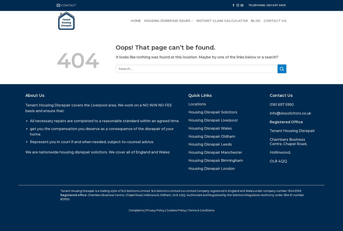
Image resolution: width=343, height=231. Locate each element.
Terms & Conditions (201, 210)
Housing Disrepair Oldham (211, 136)
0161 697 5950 (282, 104)
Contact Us (275, 21)
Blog (256, 21)
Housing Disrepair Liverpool (213, 120)
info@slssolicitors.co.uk (290, 113)
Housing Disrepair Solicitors (212, 112)
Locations (197, 104)
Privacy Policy (155, 210)
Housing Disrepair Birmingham (215, 160)
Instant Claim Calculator (222, 21)
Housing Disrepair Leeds (210, 144)
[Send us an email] (242, 5)
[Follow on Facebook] (233, 5)
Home (136, 21)
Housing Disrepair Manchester (215, 152)
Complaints (136, 210)
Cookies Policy (176, 210)
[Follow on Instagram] (237, 5)
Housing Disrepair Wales (210, 128)
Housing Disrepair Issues (168, 21)
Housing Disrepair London (211, 169)
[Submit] (282, 68)
